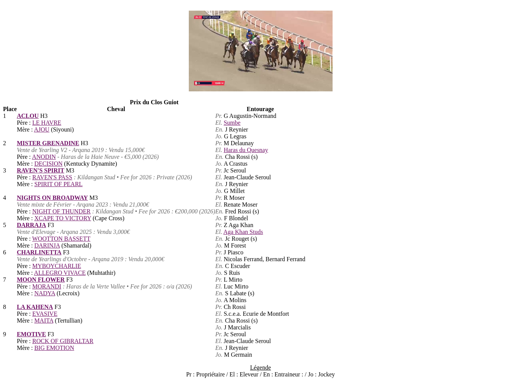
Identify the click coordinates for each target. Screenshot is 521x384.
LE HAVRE (46, 122)
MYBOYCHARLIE (56, 266)
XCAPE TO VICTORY (62, 218)
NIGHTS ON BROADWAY (52, 197)
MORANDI (46, 286)
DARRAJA (31, 225)
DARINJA (47, 245)
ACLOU (28, 116)
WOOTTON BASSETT (61, 238)
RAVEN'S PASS (52, 177)
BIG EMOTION (54, 348)
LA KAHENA (35, 307)
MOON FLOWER (41, 279)
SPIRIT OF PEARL (58, 184)
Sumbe (232, 122)
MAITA (43, 320)
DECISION (48, 163)
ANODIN (44, 157)
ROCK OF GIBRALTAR (62, 341)
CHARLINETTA (39, 252)
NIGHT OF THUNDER (61, 211)
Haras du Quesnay (246, 150)
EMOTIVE (31, 334)
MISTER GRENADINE (48, 143)
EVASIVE (44, 313)
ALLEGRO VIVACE (60, 273)
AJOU (42, 129)
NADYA (44, 293)
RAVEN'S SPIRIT (40, 170)
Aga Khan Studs (243, 232)
